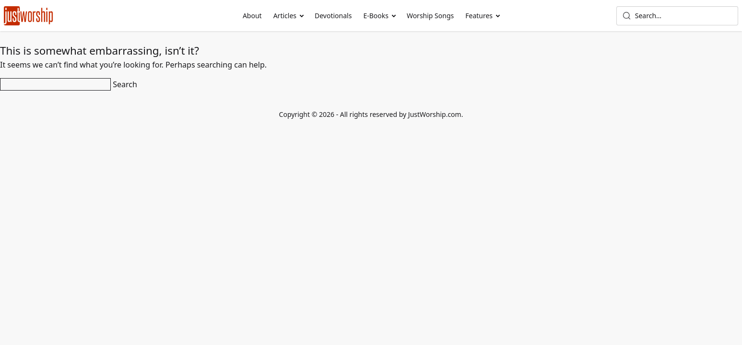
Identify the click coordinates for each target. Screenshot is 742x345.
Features (479, 15)
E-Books (376, 15)
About (252, 15)
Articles (284, 15)
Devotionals (333, 15)
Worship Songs (430, 15)
